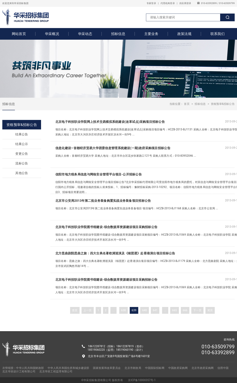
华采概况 (52, 34)
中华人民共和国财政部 (30, 367)
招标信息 (118, 34)
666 (185, 310)
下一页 (197, 310)
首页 (187, 103)
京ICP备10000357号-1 (142, 380)
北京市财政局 (133, 367)
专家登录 (151, 3)
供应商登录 (185, 3)
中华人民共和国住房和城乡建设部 (68, 367)
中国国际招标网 (154, 367)
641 (155, 310)
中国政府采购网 (178, 367)
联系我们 (217, 34)
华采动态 (85, 34)
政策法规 (184, 34)
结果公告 (21, 134)
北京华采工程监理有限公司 (55, 371)
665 (174, 310)
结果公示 (21, 144)
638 (123, 310)
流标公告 (21, 163)
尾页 (210, 310)
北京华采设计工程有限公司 (18, 371)
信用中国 (222, 367)
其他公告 (21, 173)
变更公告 (21, 154)
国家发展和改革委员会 (107, 367)
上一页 (87, 310)
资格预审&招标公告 (223, 103)
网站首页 (19, 34)
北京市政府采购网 (202, 367)
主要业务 (151, 34)
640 (144, 310)
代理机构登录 (168, 3)
